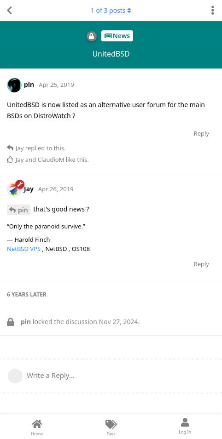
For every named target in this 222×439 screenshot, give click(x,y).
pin (23, 209)
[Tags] (111, 426)
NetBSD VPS (24, 249)
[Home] (37, 426)
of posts (111, 10)
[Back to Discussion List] (9, 10)
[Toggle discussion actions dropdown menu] (213, 10)
